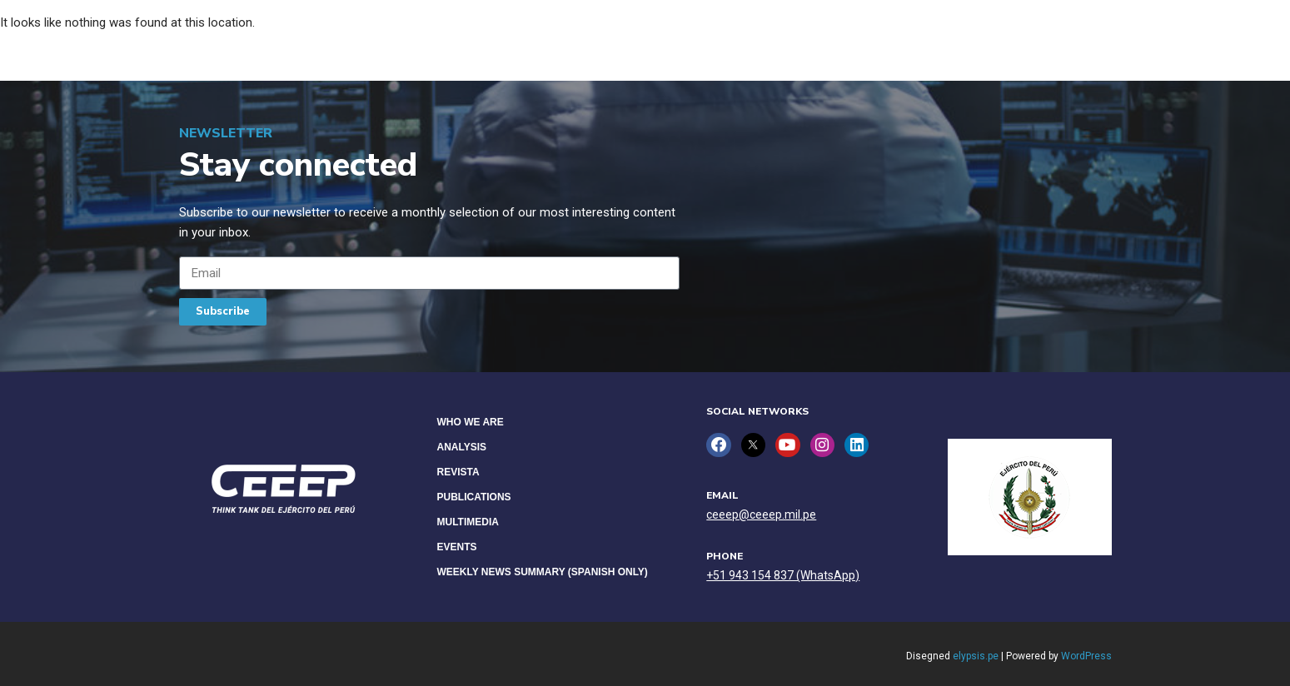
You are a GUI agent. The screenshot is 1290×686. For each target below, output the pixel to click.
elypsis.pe (976, 656)
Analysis (462, 447)
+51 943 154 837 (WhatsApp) (782, 575)
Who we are (470, 422)
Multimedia (468, 522)
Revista (458, 472)
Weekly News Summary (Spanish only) (542, 572)
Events (457, 547)
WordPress (1086, 656)
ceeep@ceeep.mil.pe (761, 514)
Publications (474, 497)
